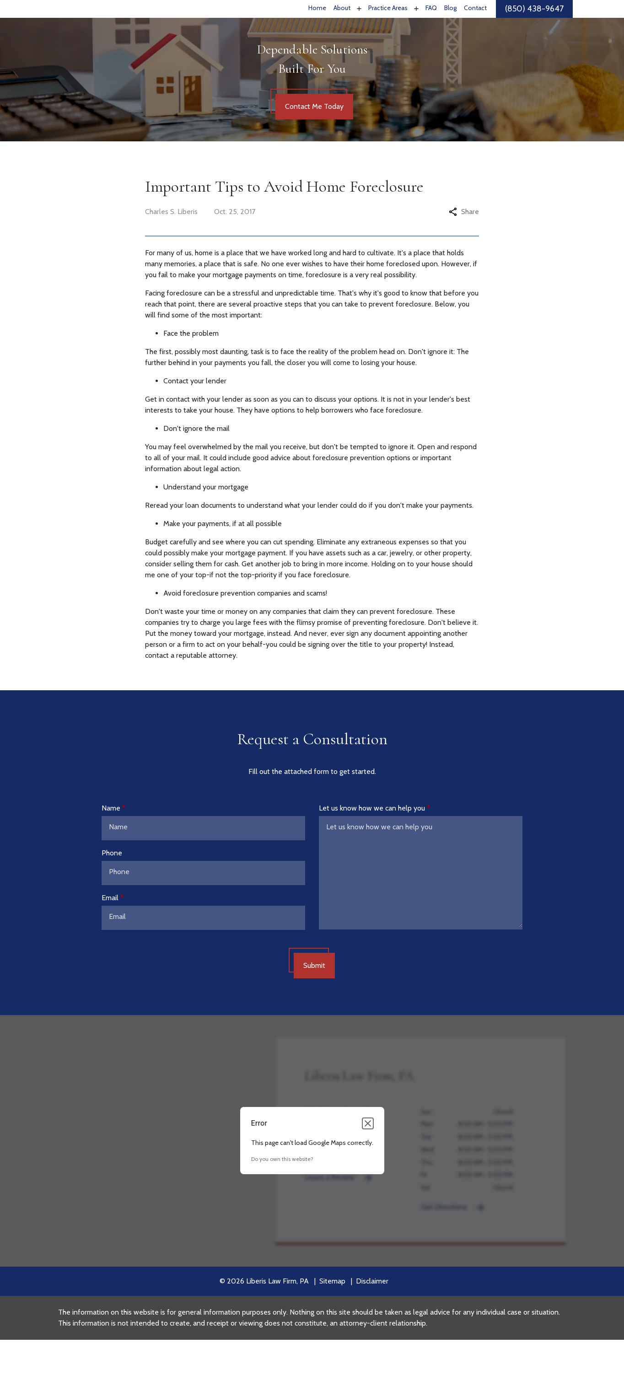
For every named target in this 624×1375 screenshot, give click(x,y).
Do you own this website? (282, 1194)
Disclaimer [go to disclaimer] (372, 1316)
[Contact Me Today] (314, 142)
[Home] (317, 26)
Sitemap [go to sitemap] (332, 1316)
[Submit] (314, 1001)
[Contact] (475, 26)
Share (464, 246)
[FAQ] (431, 26)
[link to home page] (112, 26)
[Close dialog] (367, 1158)
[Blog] (450, 26)
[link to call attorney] (534, 26)
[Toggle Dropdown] (358, 26)
